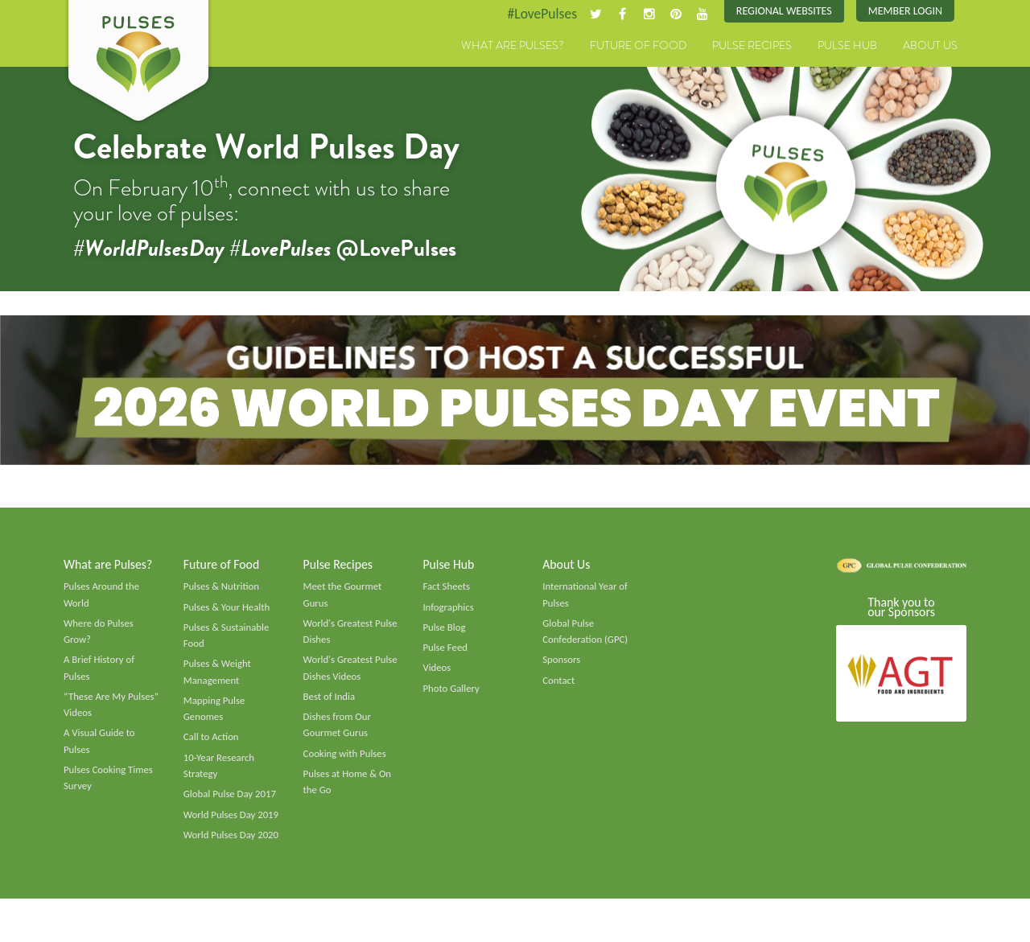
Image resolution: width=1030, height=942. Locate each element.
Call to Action (212, 744)
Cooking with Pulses (346, 761)
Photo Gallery (451, 694)
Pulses (138, 62)
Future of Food (638, 46)
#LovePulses (536, 14)
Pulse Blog (444, 632)
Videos (436, 673)
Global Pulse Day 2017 (230, 802)
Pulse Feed (445, 652)
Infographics (448, 611)
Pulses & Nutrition (222, 590)
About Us (930, 46)
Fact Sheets (446, 590)
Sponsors (561, 665)
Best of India (329, 703)
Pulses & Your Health (227, 611)
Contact (558, 686)
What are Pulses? (512, 46)
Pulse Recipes (752, 46)
